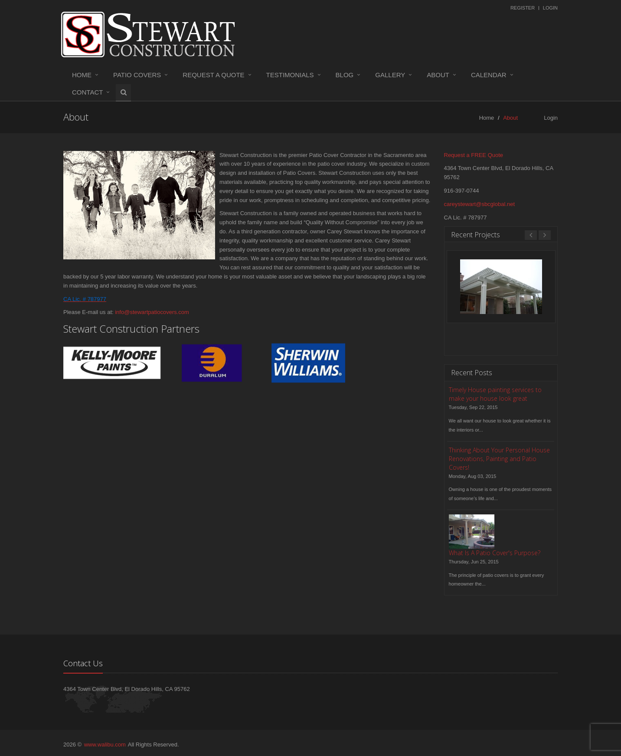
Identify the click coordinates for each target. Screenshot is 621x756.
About (438, 75)
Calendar (489, 75)
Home (82, 75)
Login (550, 7)
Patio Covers (137, 75)
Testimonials (290, 75)
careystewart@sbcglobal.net (479, 204)
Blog (345, 75)
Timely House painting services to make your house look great (495, 394)
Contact (87, 92)
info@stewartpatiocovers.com (152, 312)
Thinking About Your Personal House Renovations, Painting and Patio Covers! (499, 458)
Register (522, 7)
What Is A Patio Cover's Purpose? (494, 553)
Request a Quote (213, 75)
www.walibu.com (105, 744)
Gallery (390, 75)
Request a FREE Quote (473, 155)
